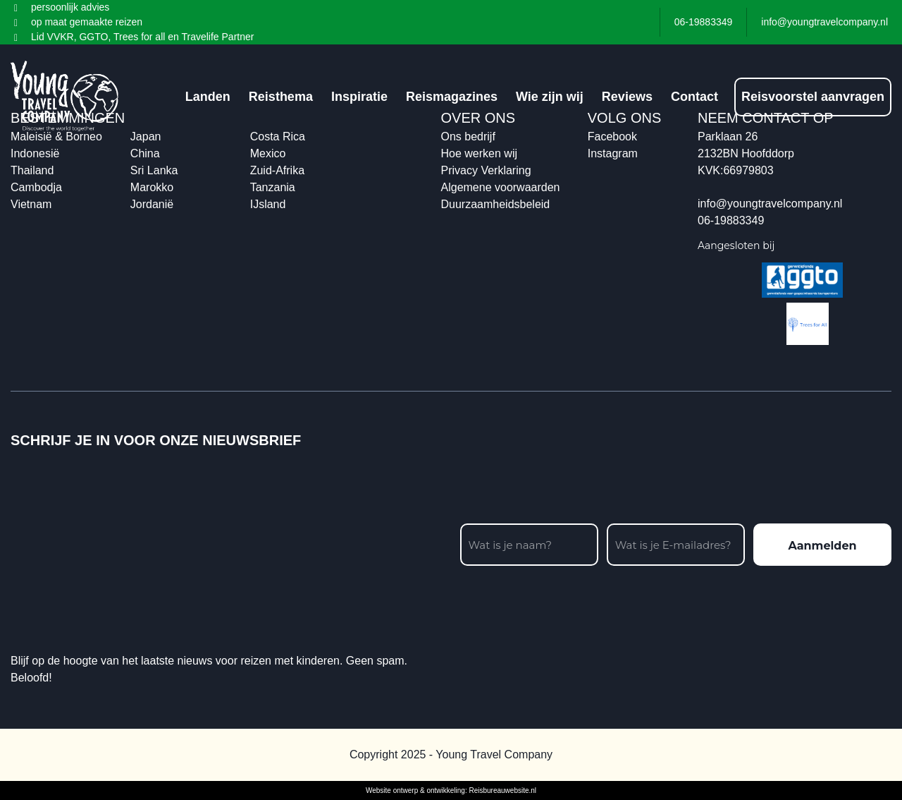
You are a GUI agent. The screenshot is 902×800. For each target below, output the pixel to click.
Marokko (151, 187)
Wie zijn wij (549, 97)
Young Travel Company (493, 754)
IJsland (268, 204)
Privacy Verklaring (486, 170)
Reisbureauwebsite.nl (502, 790)
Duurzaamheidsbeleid (495, 204)
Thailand (32, 170)
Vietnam (31, 204)
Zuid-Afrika (277, 170)
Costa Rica (277, 137)
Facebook (612, 137)
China (145, 153)
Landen (207, 97)
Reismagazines (452, 97)
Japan (145, 137)
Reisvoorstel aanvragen (812, 97)
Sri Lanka (154, 170)
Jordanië (151, 204)
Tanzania (272, 187)
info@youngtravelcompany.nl (770, 204)
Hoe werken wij (479, 153)
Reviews (627, 97)
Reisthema (281, 97)
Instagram (613, 153)
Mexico (268, 153)
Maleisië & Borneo (56, 137)
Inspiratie (359, 97)
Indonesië (35, 153)
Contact (694, 97)
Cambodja (36, 187)
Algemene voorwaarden (500, 187)
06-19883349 (731, 220)
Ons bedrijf (468, 137)
